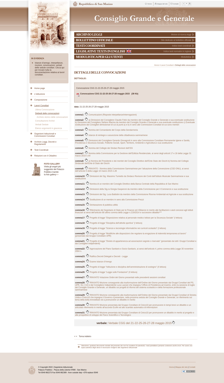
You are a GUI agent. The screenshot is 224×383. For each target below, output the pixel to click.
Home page (39, 88)
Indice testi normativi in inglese (177, 51)
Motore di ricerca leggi (181, 34)
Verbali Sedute (41, 124)
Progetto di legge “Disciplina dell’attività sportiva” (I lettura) (114, 223)
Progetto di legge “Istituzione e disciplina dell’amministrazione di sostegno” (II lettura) (126, 267)
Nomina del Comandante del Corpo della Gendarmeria (111, 130)
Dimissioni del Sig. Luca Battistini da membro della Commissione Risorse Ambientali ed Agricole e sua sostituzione (139, 194)
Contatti (174, 4)
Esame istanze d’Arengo (99, 261)
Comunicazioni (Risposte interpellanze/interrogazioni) (111, 115)
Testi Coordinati (41, 150)
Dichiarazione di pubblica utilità (102, 205)
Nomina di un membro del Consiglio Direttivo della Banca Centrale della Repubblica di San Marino (132, 184)
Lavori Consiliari (41, 105)
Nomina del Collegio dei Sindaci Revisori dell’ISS (109, 148)
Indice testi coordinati (181, 46)
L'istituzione (39, 94)
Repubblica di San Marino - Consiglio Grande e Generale (135, 16)
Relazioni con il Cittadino (45, 156)
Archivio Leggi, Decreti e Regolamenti (45, 143)
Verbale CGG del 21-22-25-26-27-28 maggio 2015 (141, 323)
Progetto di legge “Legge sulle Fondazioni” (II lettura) (111, 272)
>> (57, 174)
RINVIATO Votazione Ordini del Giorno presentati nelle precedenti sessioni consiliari (126, 277)
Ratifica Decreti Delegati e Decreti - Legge (107, 256)
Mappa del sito (161, 4)
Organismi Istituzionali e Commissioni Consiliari (45, 135)
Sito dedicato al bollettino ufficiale (176, 40)
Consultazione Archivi (45, 121)
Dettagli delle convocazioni (47, 113)
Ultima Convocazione (44, 109)
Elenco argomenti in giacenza (48, 128)
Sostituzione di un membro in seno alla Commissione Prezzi (115, 199)
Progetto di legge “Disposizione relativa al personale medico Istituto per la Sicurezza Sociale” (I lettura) (134, 218)
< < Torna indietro (82, 336)
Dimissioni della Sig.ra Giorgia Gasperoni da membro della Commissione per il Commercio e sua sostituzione (137, 189)
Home (148, 4)
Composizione (40, 100)
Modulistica (186, 57)
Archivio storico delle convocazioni (52, 117)
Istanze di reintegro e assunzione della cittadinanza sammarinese (116, 135)
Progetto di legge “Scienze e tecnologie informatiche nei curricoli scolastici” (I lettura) (126, 228)
